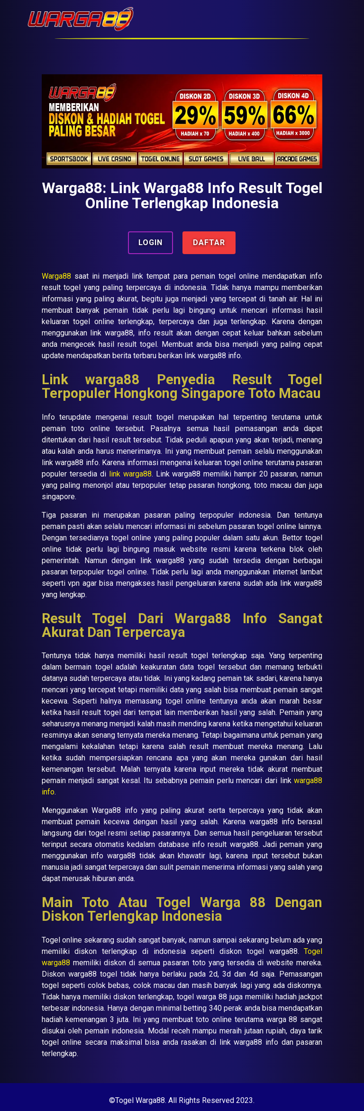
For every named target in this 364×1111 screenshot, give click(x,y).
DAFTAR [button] (209, 242)
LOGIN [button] (150, 242)
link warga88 (130, 473)
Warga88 (56, 276)
